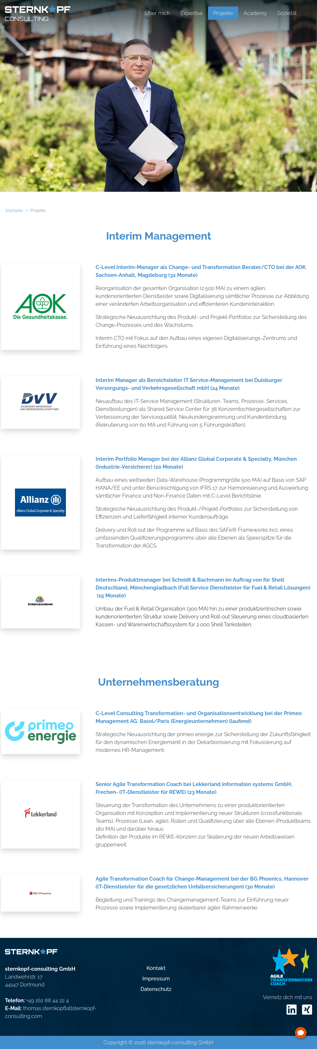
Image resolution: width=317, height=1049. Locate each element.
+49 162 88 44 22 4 (47, 1000)
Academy (255, 13)
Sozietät (287, 13)
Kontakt (156, 968)
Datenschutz (156, 989)
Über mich (157, 13)
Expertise (191, 13)
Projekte (223, 13)
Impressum (156, 978)
